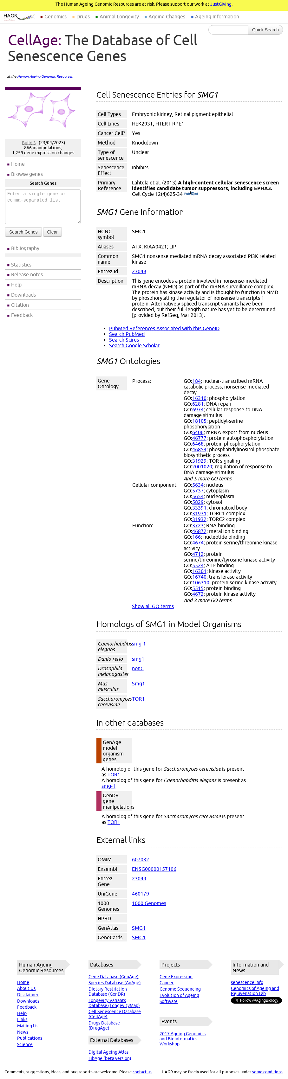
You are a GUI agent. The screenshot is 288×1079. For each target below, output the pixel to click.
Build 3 (29, 142)
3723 (198, 525)
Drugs (83, 16)
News (22, 1032)
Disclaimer (27, 994)
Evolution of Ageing (179, 995)
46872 (199, 531)
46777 (199, 438)
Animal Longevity (119, 16)
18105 (199, 421)
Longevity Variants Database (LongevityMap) (114, 1003)
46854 (199, 449)
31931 (199, 513)
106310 (200, 582)
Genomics (55, 16)
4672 (198, 594)
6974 (198, 409)
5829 (198, 502)
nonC (138, 668)
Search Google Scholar (134, 345)
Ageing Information (217, 16)
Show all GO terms (153, 606)
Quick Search (265, 29)
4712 (198, 554)
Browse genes (27, 174)
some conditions (267, 1071)
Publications (29, 1038)
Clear (52, 231)
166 (196, 537)
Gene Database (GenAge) (113, 976)
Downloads (23, 295)
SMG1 (139, 928)
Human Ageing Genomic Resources (45, 76)
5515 (198, 588)
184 (196, 381)
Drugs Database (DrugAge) (104, 1025)
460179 (140, 893)
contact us (142, 1071)
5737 (198, 490)
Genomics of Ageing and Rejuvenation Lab (255, 991)
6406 (198, 432)
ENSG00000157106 (154, 869)
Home (18, 164)
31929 (199, 461)
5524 (198, 565)
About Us (26, 988)
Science (25, 1044)
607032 (140, 859)
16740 (199, 577)
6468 (198, 443)
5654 (198, 496)
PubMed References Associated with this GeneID (164, 328)
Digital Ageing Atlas (108, 1052)
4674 (198, 542)
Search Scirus (124, 340)
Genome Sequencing (180, 989)
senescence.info (247, 982)
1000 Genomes (149, 903)
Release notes (27, 274)
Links (22, 1019)
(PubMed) (191, 194)
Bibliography (25, 248)
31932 (199, 519)
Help (16, 284)
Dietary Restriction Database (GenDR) (107, 991)
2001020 (202, 466)
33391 (199, 508)
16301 (199, 571)
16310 (199, 398)
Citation (20, 305)
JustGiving (221, 4)
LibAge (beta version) (109, 1058)
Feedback (22, 315)
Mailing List (28, 1025)
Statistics (21, 264)
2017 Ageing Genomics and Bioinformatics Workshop (183, 1038)
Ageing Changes (166, 16)
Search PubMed (127, 334)
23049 (139, 271)
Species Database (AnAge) (114, 982)
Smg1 (138, 683)
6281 (198, 404)
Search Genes (23, 231)
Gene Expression (176, 976)
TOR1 (138, 699)
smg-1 (139, 643)
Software (169, 1001)
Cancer (166, 982)
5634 (198, 485)
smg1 (138, 659)
